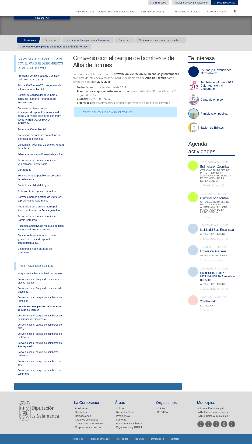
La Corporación (87, 402)
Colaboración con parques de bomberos (160, 40)
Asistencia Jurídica (154, 11)
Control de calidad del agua (34, 185)
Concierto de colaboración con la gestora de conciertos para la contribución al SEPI (37, 239)
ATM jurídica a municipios (213, 415)
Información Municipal (211, 408)
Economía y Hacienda (129, 423)
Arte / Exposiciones (213, 234)
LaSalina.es (159, 2)
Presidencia (50, 40)
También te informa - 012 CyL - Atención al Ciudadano (217, 85)
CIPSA (161, 408)
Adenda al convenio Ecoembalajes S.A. (41, 154)
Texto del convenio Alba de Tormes (108, 112)
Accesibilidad (122, 439)
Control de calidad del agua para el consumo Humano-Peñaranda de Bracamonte (38, 98)
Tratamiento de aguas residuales (37, 191)
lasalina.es (30, 40)
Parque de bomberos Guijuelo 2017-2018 (40, 273)
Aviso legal (78, 439)
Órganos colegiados (86, 419)
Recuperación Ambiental (32, 129)
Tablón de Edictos (212, 127)
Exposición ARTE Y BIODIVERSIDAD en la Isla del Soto (217, 276)
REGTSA (162, 412)
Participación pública (214, 113)
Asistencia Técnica (187, 11)
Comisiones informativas (89, 423)
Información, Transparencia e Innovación (105, 11)
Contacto (174, 439)
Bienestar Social (125, 412)
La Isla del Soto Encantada (217, 229)
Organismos (166, 402)
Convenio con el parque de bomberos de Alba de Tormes (55, 46)
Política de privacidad (100, 439)
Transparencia (157, 439)
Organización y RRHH (129, 427)
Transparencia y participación (191, 2)
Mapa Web (139, 439)
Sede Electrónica (225, 2)
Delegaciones (83, 415)
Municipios (206, 402)
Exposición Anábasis (213, 251)
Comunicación (217, 11)
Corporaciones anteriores (89, 427)
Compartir (18, 386)
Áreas (120, 402)
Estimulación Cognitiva (214, 166)
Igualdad (206, 305)
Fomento (121, 419)
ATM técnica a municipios (213, 412)
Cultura (120, 408)
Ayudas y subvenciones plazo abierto (216, 72)
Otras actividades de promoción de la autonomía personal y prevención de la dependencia (215, 175)
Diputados (81, 412)
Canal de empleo (212, 99)
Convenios (124, 40)
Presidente (81, 408)
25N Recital (207, 301)
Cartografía (24, 169)
